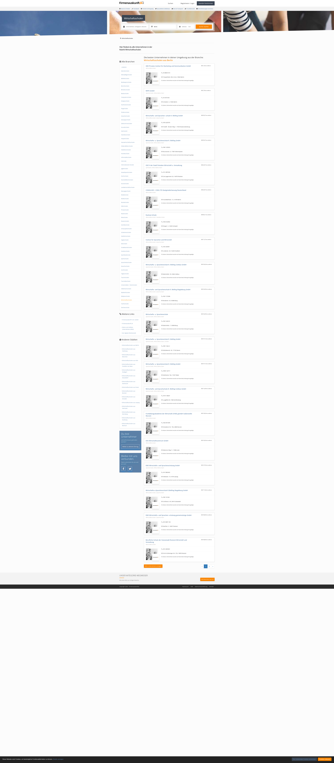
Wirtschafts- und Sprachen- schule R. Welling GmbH (164, 116)
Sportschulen (125, 258)
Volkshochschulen (126, 289)
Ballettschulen (125, 78)
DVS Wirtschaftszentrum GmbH (157, 441)
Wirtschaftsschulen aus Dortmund (128, 382)
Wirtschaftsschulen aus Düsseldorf (128, 377)
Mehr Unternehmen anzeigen (153, 566)
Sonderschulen (125, 251)
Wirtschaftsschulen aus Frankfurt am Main (128, 365)
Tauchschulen (125, 277)
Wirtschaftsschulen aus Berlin (130, 345)
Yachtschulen (125, 304)
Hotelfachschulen (126, 150)
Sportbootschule (125, 255)
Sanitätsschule (125, 225)
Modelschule (124, 195)
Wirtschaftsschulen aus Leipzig (131, 402)
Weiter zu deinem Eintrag (130, 447)
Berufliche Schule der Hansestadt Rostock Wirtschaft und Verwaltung (166, 541)
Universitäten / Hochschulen (129, 285)
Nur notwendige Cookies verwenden (304, 759)
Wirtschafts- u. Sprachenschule (157, 314)
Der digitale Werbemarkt (129, 333)
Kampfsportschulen (126, 172)
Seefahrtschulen (125, 236)
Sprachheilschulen (126, 262)
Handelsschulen (125, 135)
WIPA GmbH (150, 91)
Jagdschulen (124, 168)
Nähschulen (124, 206)
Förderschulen (125, 112)
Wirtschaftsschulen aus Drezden (128, 398)
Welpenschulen (125, 296)
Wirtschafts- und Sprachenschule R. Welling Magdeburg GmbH (168, 290)
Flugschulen (124, 108)
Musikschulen (125, 202)
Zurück (124, 67)
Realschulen (124, 213)
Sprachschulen (125, 266)
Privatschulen (125, 210)
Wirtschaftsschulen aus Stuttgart (128, 371)
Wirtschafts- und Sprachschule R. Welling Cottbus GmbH (166, 389)
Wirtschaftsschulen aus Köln (130, 360)
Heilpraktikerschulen (127, 146)
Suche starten (204, 27)
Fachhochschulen (126, 105)
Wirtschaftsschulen (126, 300)
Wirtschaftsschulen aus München (128, 356)
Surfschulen (124, 270)
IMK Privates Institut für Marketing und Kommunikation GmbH (168, 66)
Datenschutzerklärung (201, 586)
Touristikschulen (125, 281)
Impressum (185, 586)
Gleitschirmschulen (126, 123)
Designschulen (125, 101)
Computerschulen (126, 97)
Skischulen (124, 243)
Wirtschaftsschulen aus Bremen (128, 392)
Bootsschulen (125, 93)
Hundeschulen (125, 153)
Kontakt (211, 586)
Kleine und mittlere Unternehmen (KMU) (128, 328)
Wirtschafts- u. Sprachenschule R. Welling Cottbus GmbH (166, 265)
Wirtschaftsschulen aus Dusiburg (128, 419)
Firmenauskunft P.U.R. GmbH (130, 320)
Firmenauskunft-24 (127, 323)
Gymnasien (124, 131)
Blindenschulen (125, 90)
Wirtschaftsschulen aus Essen (130, 387)
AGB (192, 586)
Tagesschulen (125, 273)
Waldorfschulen (125, 292)
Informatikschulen (126, 157)
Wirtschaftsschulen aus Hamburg (128, 350)
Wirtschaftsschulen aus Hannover (128, 407)
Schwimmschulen (126, 232)
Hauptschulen (125, 138)
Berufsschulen (125, 86)
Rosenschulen (125, 221)
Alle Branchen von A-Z (207, 579)
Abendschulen (125, 71)
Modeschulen (125, 198)
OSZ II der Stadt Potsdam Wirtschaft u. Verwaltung (164, 165)
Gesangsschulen (125, 120)
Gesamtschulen (125, 116)
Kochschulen (124, 176)
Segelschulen (125, 240)
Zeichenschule (125, 307)
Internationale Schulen (127, 165)
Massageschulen (126, 191)
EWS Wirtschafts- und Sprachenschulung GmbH (163, 465)
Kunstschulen (125, 183)
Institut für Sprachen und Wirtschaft (159, 240)
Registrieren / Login (187, 3)
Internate (123, 161)
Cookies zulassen (324, 759)
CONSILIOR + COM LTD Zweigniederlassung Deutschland (166, 190)
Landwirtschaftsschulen (128, 187)
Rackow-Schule (151, 215)
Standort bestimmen (205, 3)
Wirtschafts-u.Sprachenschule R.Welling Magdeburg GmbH (167, 490)
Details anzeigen (58, 759)
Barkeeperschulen (126, 82)
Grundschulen (125, 127)
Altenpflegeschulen (126, 75)
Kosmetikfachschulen (127, 180)
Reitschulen (124, 217)
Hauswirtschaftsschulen (128, 142)
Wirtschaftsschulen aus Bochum (128, 424)
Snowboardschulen (126, 247)
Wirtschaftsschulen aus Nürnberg (128, 413)
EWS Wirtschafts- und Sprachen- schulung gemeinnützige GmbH (169, 515)
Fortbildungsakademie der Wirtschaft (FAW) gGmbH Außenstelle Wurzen (169, 415)
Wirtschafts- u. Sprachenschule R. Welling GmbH (163, 141)
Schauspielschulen (126, 228)
